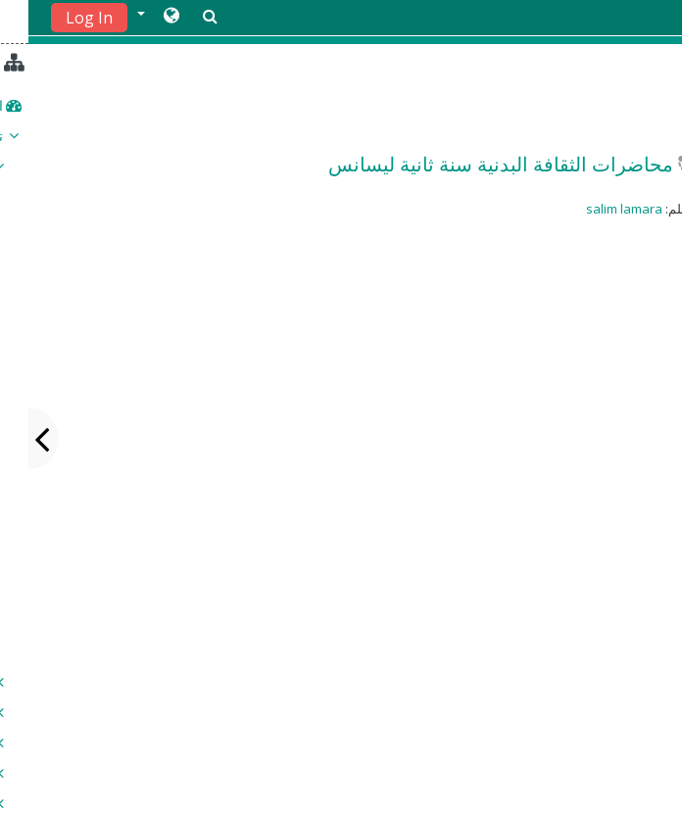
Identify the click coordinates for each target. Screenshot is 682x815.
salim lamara (596, 208)
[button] (130, 16)
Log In (60, 17)
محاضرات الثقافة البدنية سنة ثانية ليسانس (472, 163)
